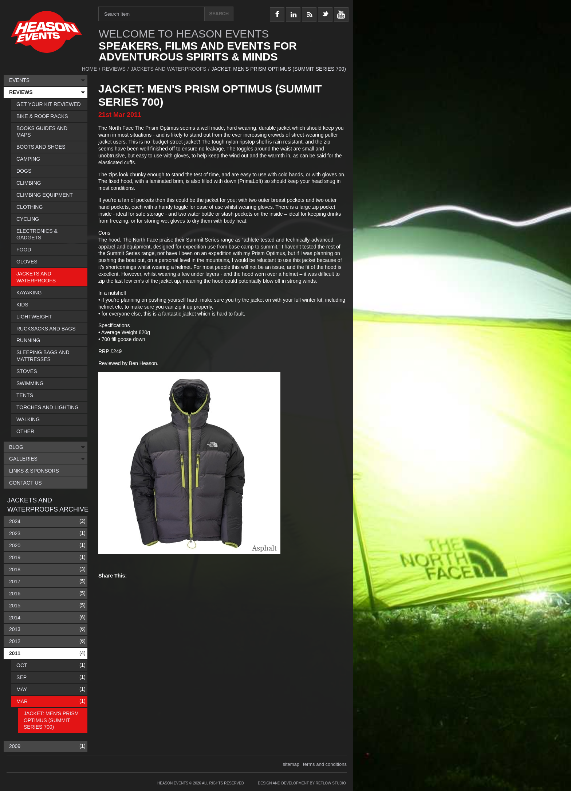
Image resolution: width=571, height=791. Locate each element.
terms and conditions (325, 764)
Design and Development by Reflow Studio (302, 783)
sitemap (291, 764)
